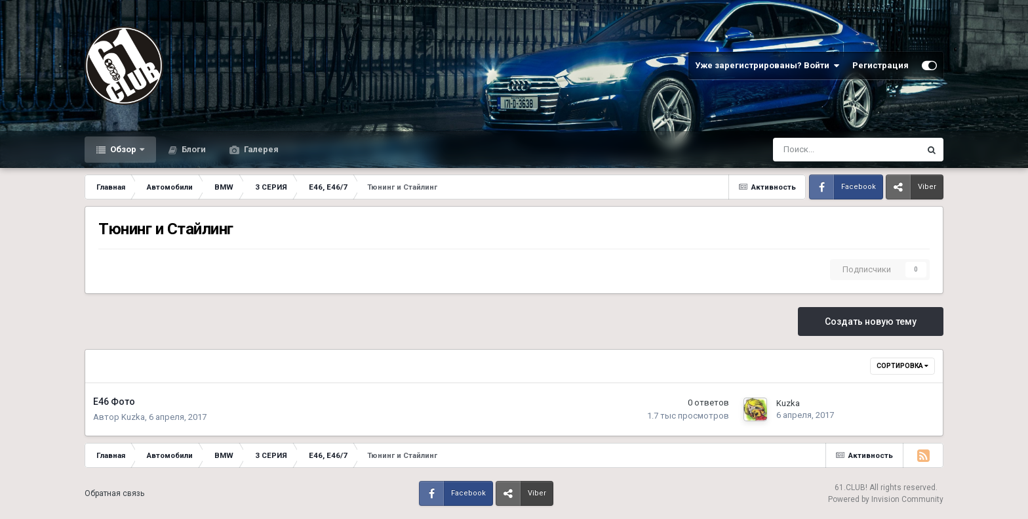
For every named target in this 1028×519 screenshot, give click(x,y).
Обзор (123, 149)
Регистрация (880, 65)
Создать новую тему (871, 321)
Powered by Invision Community (885, 499)
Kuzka (133, 417)
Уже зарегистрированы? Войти (767, 65)
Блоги (193, 149)
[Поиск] (812, 149)
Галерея (260, 149)
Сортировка (902, 365)
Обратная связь (114, 493)
